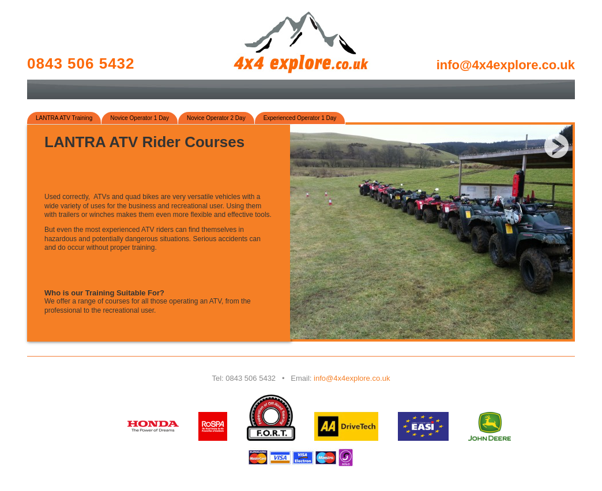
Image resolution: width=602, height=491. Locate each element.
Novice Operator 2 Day (216, 118)
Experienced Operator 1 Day (300, 118)
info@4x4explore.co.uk (352, 378)
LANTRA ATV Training (64, 118)
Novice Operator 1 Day (139, 118)
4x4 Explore (301, 43)
